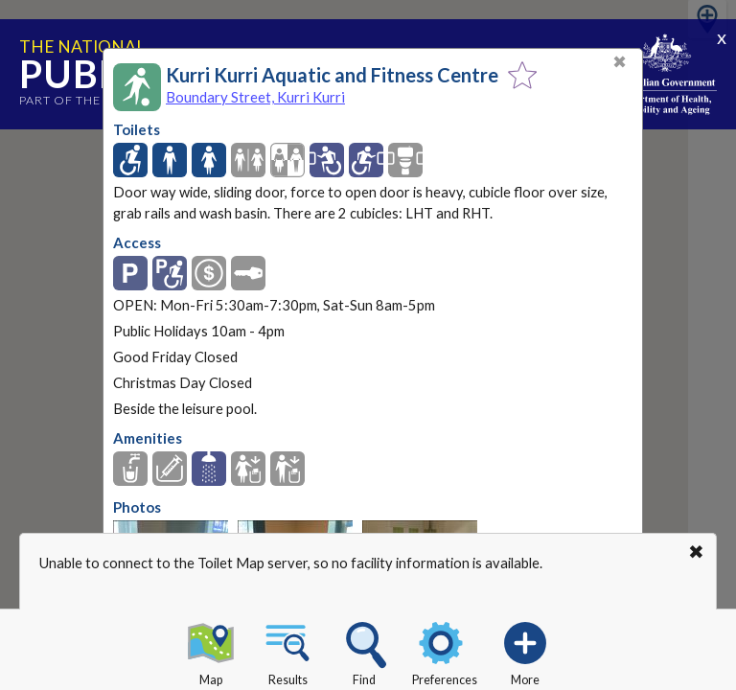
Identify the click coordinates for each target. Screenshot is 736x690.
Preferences (444, 650)
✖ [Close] (619, 62)
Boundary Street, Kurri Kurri (255, 96)
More (525, 650)
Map (211, 650)
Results (287, 650)
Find (364, 650)
